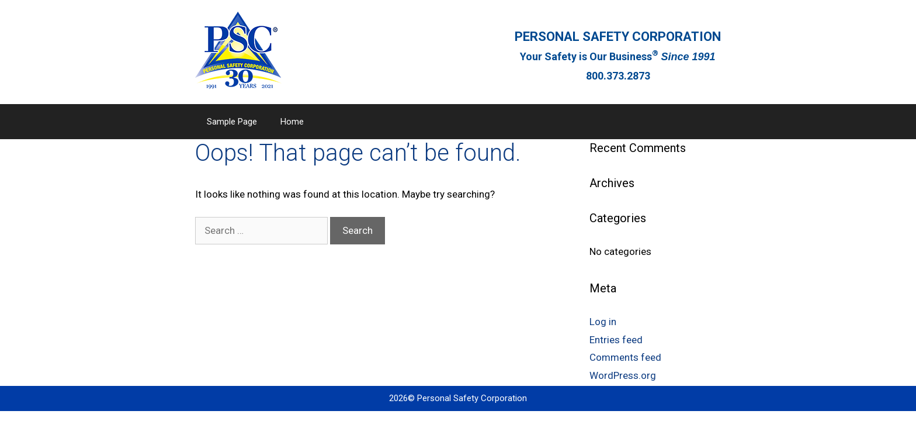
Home (292, 121)
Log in (602, 321)
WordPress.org (622, 375)
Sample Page (232, 121)
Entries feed (616, 340)
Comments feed (625, 357)
